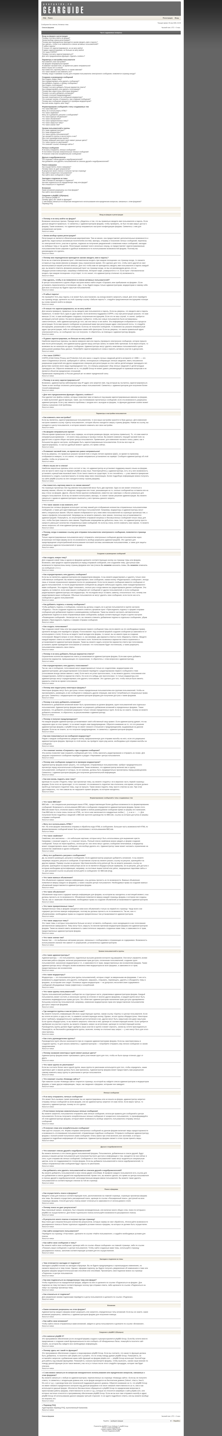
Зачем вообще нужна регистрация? (56, 40)
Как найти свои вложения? (52, 192)
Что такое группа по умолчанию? (55, 142)
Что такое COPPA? (49, 52)
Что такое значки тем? (51, 125)
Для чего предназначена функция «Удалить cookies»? (63, 56)
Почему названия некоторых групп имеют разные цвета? (64, 140)
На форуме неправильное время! (55, 64)
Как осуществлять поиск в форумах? (56, 167)
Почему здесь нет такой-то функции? (57, 200)
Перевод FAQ (47, 204)
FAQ (44, 18)
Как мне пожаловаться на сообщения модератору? (62, 97)
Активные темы (63, 24)
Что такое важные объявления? (54, 117)
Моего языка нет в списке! (52, 68)
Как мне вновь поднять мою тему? (55, 103)
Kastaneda (83, 1408)
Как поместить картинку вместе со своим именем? (62, 70)
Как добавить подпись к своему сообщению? (60, 83)
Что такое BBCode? (50, 109)
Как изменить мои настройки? (54, 62)
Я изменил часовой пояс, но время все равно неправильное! (66, 66)
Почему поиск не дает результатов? (56, 169)
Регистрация (168, 18)
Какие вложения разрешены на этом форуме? (60, 190)
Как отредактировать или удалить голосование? (61, 89)
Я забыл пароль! (48, 46)
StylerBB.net (116, 1428)
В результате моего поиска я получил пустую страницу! (64, 171)
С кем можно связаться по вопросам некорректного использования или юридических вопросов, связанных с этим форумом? (91, 202)
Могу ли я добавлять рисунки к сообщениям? (60, 115)
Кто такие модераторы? (51, 132)
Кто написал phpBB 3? (51, 198)
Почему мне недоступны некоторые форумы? (60, 91)
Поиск (50, 18)
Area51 (45, 1344)
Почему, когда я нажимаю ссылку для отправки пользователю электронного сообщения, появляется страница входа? (89, 74)
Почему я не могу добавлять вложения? (58, 93)
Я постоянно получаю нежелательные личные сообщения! (65, 152)
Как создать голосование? (52, 85)
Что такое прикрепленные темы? (55, 121)
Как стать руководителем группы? (55, 138)
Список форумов (48, 27)
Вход (177, 18)
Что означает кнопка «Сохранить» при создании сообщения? (66, 99)
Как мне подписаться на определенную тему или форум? (65, 182)
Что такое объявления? (51, 119)
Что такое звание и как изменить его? (57, 72)
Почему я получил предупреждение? (56, 95)
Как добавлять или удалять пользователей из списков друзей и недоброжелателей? (75, 161)
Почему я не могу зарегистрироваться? (57, 54)
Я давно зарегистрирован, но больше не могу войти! (63, 50)
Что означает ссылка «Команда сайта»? (58, 144)
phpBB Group (121, 1339)
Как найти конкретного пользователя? (57, 173)
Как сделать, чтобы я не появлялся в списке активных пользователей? (70, 44)
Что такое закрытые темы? (53, 123)
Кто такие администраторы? (53, 130)
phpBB (104, 1426)
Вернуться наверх (48, 231)
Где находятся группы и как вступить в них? (59, 136)
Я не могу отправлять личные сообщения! (59, 150)
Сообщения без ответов (49, 24)
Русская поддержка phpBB (111, 1431)
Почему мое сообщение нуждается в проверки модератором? (66, 101)
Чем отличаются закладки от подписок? (58, 180)
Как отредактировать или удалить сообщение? (60, 81)
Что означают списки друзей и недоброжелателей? (62, 159)
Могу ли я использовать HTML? (54, 111)
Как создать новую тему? (52, 79)
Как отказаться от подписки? (53, 184)
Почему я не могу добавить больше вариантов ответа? (64, 87)
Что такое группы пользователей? (55, 134)
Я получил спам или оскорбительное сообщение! (61, 154)
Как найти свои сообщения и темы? (56, 175)
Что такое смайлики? (50, 113)
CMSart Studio (116, 1429)
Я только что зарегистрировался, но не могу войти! (62, 48)
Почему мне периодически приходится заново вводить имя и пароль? (70, 42)
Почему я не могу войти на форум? (56, 38)
